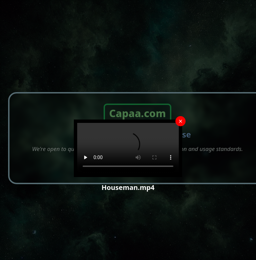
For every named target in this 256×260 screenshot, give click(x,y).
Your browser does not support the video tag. (128, 148)
